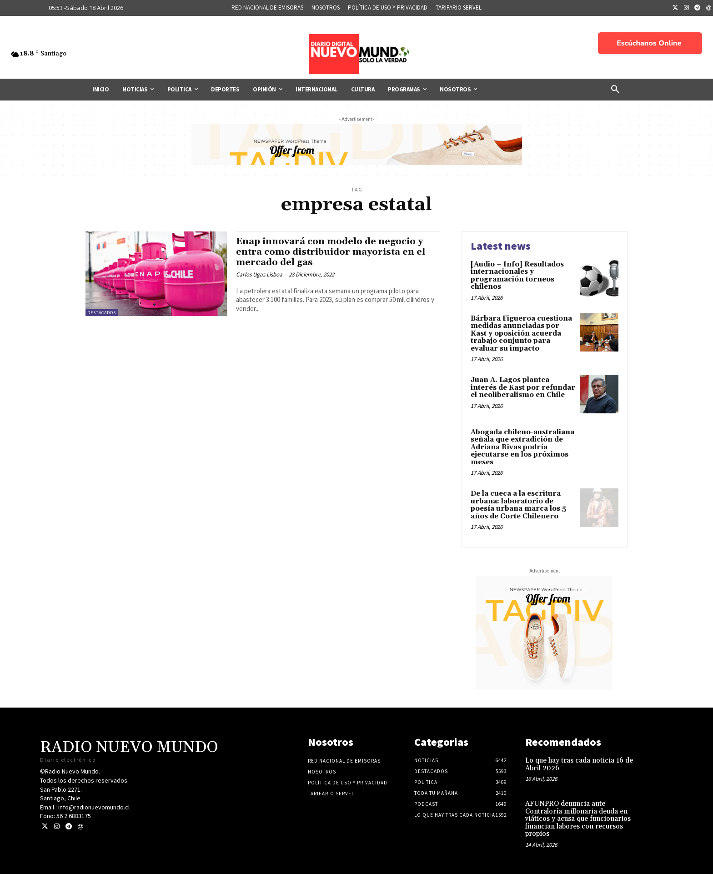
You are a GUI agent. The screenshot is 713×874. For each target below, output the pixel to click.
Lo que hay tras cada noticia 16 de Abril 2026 (579, 764)
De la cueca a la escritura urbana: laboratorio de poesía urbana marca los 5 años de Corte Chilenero (518, 505)
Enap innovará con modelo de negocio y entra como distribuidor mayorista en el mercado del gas (335, 252)
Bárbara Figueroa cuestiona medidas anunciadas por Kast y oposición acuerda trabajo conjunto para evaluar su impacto (521, 333)
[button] (615, 89)
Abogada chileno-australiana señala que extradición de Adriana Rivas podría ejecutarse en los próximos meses (522, 447)
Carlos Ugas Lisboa (259, 274)
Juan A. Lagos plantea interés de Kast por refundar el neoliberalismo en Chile (523, 387)
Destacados (101, 313)
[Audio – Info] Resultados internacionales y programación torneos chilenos (517, 275)
